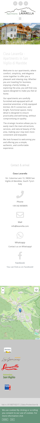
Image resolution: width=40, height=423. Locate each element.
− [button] (3, 292)
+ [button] (3, 288)
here (5, 419)
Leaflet (37, 338)
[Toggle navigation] (20, 18)
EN (26, 3)
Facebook (20, 262)
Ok (12, 419)
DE (15, 3)
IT (20, 3)
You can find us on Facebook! (20, 267)
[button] (3, 33)
